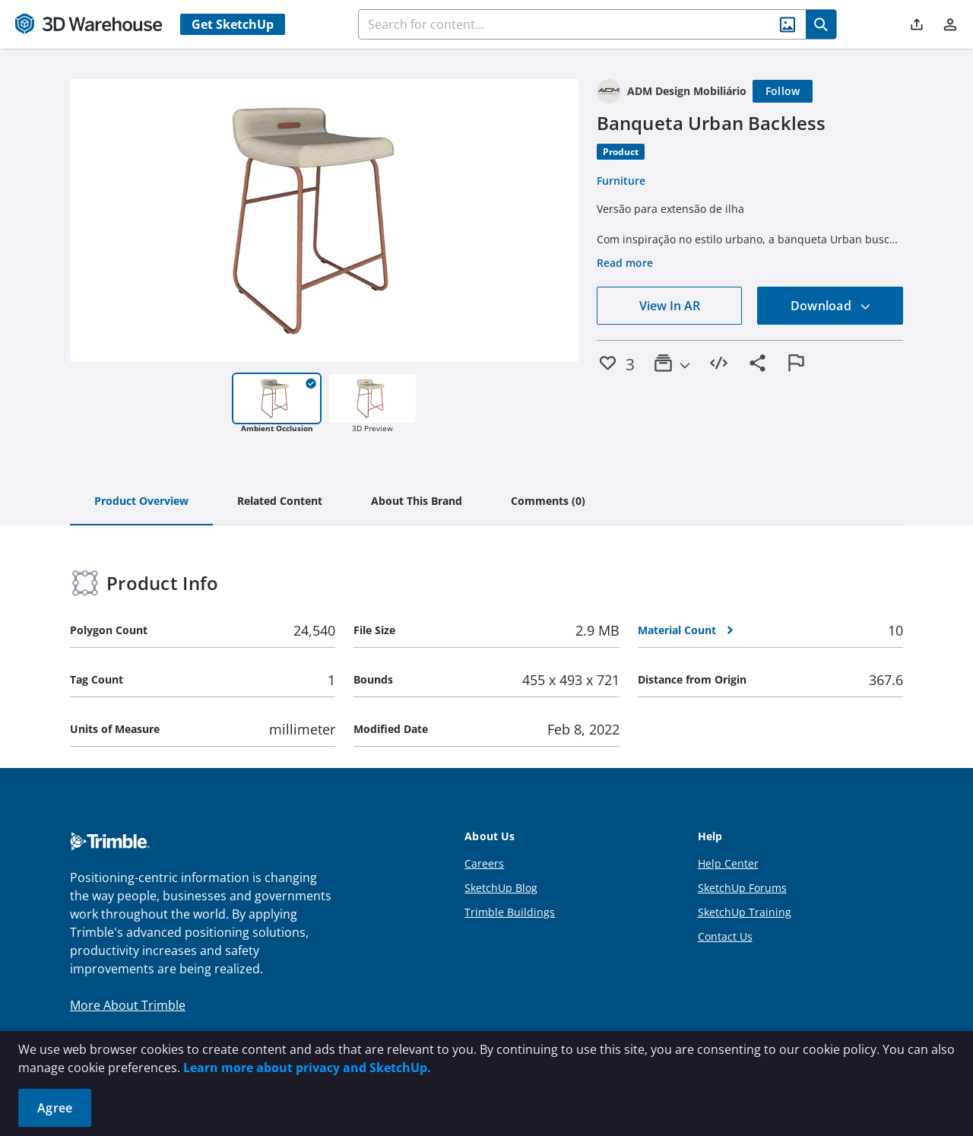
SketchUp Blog (500, 888)
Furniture (621, 180)
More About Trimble (127, 1005)
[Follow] (783, 91)
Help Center (728, 863)
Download (831, 305)
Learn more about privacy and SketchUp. (307, 1067)
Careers (484, 863)
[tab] (141, 501)
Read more (625, 262)
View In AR (669, 305)
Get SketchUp (233, 24)
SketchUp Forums (742, 888)
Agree (54, 1108)
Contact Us (725, 936)
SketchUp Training (744, 912)
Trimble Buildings (509, 912)
